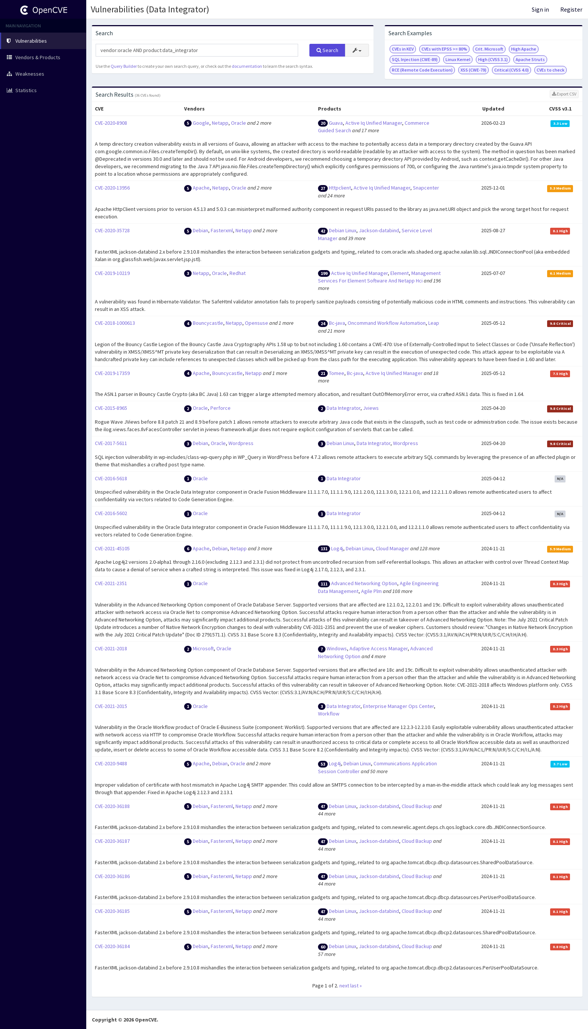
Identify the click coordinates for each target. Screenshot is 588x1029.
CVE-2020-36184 (112, 946)
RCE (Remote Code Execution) (422, 70)
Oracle (238, 122)
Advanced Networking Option (364, 583)
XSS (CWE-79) (473, 70)
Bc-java (337, 323)
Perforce (220, 408)
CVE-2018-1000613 (115, 323)
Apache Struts (530, 59)
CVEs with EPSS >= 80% (444, 49)
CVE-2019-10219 (112, 273)
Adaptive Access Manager (379, 648)
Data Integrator (343, 408)
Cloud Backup (417, 806)
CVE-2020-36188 (112, 806)
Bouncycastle (208, 323)
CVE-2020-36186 (112, 876)
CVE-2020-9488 (111, 763)
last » (356, 985)
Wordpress (241, 443)
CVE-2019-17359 (112, 373)
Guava (336, 122)
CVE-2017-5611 (111, 443)
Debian (200, 230)
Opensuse (256, 323)
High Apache (523, 49)
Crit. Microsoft (489, 49)
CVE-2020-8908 (111, 122)
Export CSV (564, 94)
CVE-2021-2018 (111, 648)
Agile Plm (371, 591)
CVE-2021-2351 (111, 583)
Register (571, 9)
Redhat (238, 273)
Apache (201, 187)
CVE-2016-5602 (111, 513)
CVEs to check (550, 70)
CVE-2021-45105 (112, 548)
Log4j (337, 548)
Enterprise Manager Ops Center (398, 706)
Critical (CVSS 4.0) (511, 70)
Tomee (336, 373)
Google (201, 122)
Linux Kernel (458, 59)
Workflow (328, 713)
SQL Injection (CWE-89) (415, 59)
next (344, 985)
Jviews (371, 408)
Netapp (220, 122)
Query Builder (124, 66)
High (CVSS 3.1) (493, 59)
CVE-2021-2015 (111, 706)
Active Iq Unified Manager (373, 122)
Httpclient (340, 187)
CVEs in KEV (403, 49)
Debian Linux (342, 230)
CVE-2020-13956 (112, 187)
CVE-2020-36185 (112, 911)
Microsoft (203, 648)
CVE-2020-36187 (112, 841)
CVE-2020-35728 (112, 230)
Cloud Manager (392, 548)
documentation (247, 66)
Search (327, 50)
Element (399, 273)
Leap (433, 323)
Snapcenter (426, 187)
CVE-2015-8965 (111, 408)
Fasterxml (222, 230)
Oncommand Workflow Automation (387, 323)
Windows (337, 648)
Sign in (540, 9)
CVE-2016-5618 (111, 478)
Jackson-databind (379, 230)
